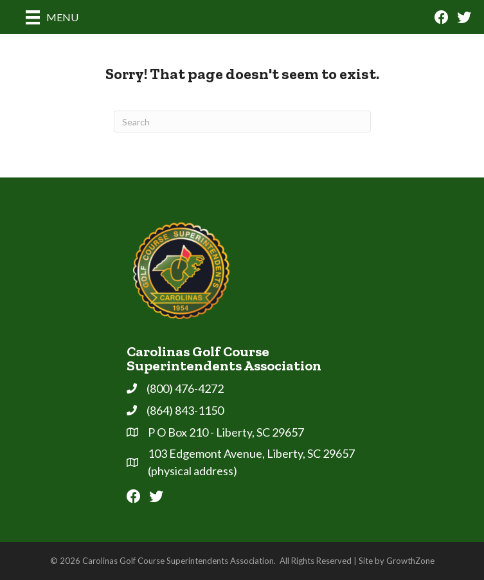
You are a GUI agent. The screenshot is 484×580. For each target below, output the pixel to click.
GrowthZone (410, 561)
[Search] (242, 121)
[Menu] (52, 17)
